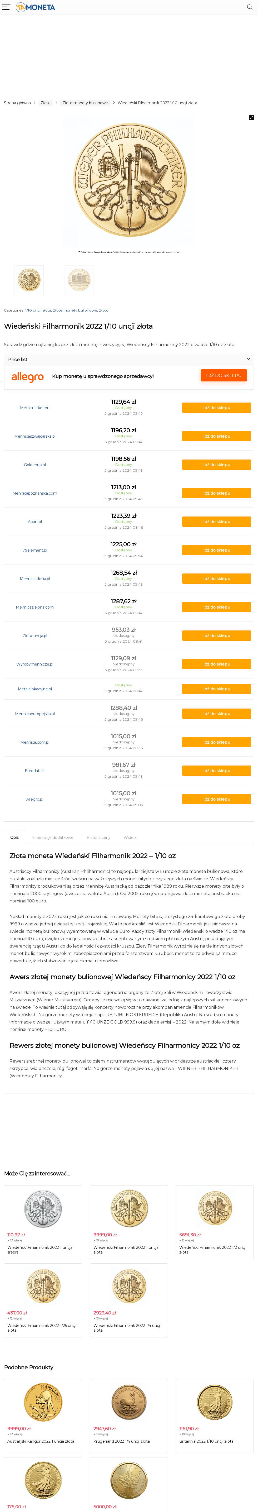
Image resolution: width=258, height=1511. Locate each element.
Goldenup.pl (35, 464)
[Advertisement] (129, 54)
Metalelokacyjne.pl (35, 689)
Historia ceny (99, 837)
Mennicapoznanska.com (34, 493)
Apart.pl (35, 521)
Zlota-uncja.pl (35, 635)
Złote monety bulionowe (85, 103)
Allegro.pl (34, 799)
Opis (14, 837)
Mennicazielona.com (35, 607)
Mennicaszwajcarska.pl (35, 436)
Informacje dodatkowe (52, 837)
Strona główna (17, 103)
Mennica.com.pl (34, 742)
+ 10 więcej (100, 1240)
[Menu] (6, 7)
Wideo (130, 837)
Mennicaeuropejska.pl (35, 713)
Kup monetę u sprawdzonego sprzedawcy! (102, 376)
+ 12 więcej (14, 1318)
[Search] (250, 7)
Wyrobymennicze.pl (34, 664)
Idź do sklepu (224, 375)
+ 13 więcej (186, 1240)
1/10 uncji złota (38, 310)
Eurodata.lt (35, 770)
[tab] (14, 837)
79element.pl (35, 550)
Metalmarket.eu (34, 407)
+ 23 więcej (14, 1240)
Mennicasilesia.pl (35, 578)
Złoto (46, 103)
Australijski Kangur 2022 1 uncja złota (40, 1441)
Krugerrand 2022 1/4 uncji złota (121, 1441)
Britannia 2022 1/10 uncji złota (206, 1441)
